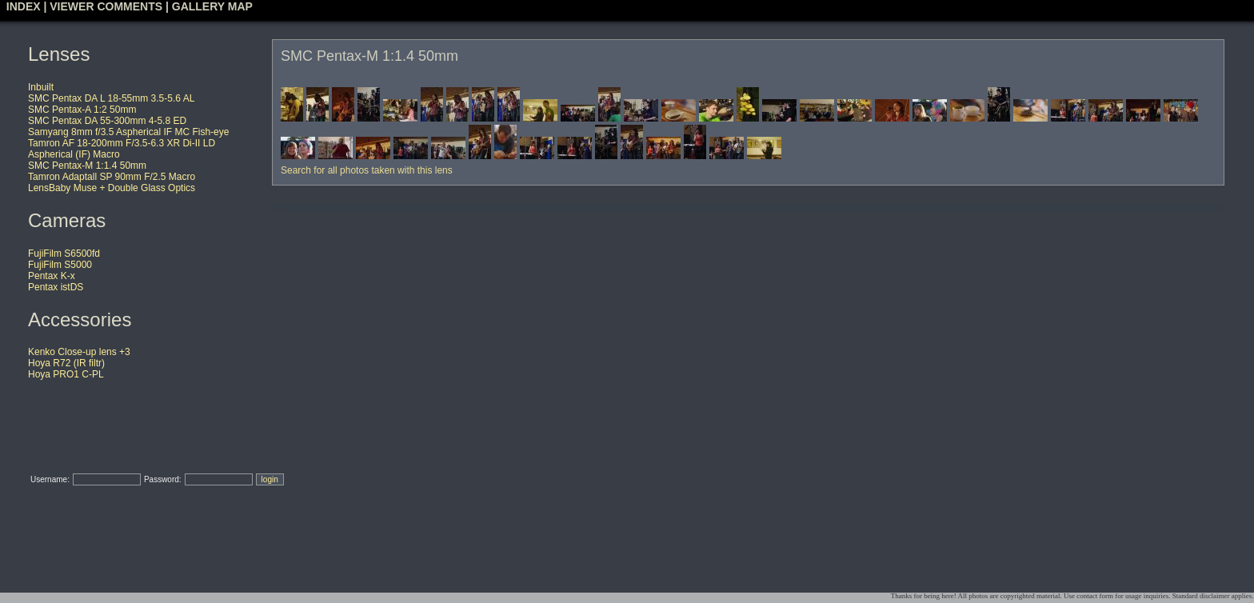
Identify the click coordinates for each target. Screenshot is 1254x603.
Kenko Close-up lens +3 (79, 351)
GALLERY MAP (212, 6)
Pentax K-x (51, 276)
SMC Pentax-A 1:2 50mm (82, 109)
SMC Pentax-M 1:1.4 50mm (87, 165)
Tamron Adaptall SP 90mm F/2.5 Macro (111, 176)
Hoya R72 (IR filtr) (66, 363)
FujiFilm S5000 (60, 264)
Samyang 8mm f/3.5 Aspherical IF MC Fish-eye (128, 132)
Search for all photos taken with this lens (367, 170)
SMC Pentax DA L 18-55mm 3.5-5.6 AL (111, 98)
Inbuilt (41, 87)
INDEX (23, 6)
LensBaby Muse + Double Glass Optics (111, 188)
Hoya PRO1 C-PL (66, 374)
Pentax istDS (55, 287)
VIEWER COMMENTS (106, 6)
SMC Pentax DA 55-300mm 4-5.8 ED (107, 120)
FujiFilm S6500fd (64, 253)
